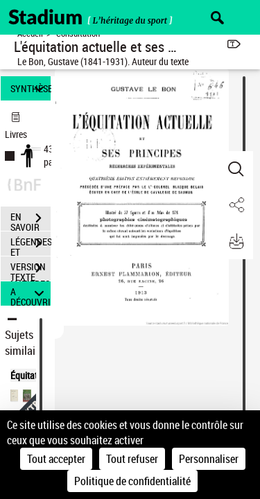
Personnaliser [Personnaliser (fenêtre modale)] (209, 458)
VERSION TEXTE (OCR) (30, 270)
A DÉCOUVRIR (30, 293)
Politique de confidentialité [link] (132, 481)
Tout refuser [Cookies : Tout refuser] (132, 458)
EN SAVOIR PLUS (30, 220)
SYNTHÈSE (30, 88)
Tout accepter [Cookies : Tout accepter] (56, 458)
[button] (235, 169)
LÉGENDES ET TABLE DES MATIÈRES (30, 245)
